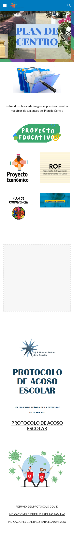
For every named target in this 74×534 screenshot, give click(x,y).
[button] (4, 5)
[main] (37, 36)
